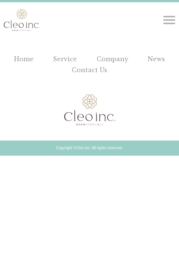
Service (65, 59)
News (156, 59)
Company (112, 59)
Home (24, 59)
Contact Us (89, 70)
